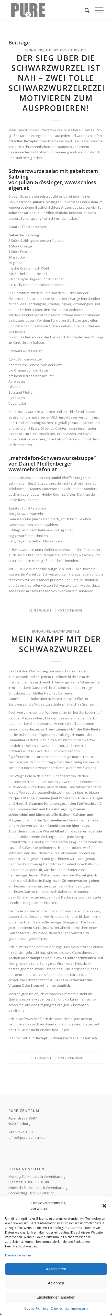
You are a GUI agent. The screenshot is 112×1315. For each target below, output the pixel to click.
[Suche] (84, 10)
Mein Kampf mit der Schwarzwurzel (56, 644)
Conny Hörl (74, 610)
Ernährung (34, 50)
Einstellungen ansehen (56, 1297)
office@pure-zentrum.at (27, 1137)
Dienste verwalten (18, 1255)
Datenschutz (60, 1308)
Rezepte (80, 50)
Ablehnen (56, 1283)
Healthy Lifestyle (59, 50)
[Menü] (96, 10)
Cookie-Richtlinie (36, 1308)
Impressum (79, 1308)
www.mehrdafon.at (32, 469)
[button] (104, 1205)
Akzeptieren (56, 1269)
